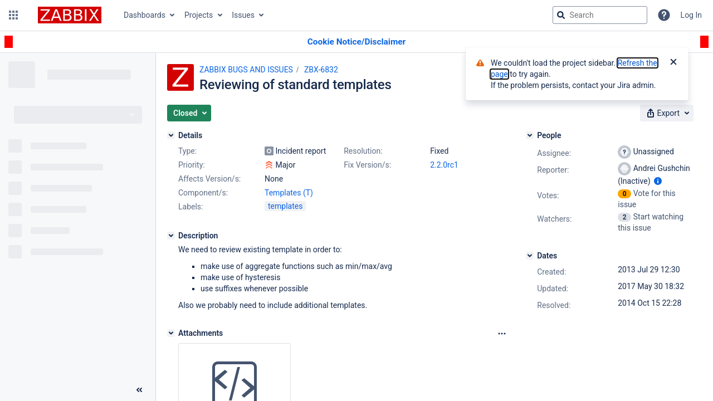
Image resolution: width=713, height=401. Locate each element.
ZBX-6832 (321, 69)
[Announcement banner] (356, 42)
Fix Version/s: (367, 164)
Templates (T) (289, 192)
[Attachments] (171, 333)
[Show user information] (657, 181)
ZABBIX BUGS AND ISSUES (246, 69)
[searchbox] (600, 15)
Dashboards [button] (144, 15)
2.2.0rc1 (444, 164)
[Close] (673, 63)
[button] (13, 15)
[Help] (664, 15)
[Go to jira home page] (69, 15)
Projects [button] (198, 15)
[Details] (171, 135)
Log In (691, 15)
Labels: (190, 206)
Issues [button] (243, 15)
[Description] (171, 235)
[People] (530, 135)
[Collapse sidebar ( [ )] (139, 390)
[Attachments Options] (502, 333)
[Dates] (530, 256)
